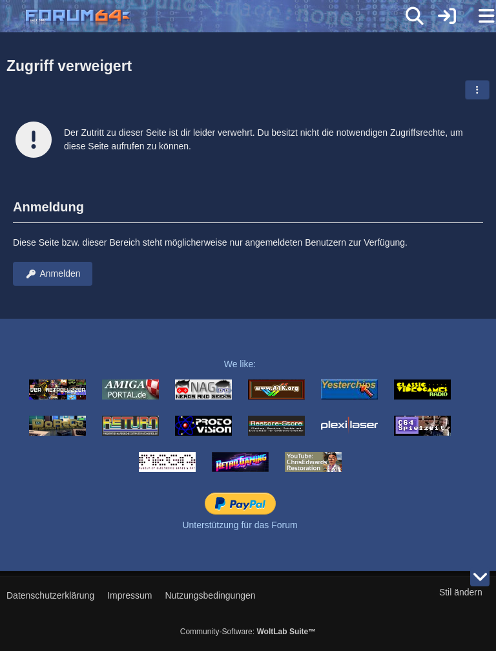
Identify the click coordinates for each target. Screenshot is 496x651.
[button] (477, 90)
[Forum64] (217, 17)
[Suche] (415, 16)
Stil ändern (460, 592)
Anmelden (53, 273)
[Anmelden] (447, 16)
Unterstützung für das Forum (239, 525)
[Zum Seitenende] (480, 576)
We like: (240, 364)
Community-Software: (248, 631)
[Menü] (479, 16)
